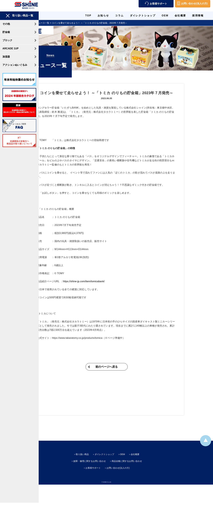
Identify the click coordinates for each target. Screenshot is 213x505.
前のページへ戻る (126, 358)
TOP (88, 15)
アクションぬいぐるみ (14, 65)
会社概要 (180, 15)
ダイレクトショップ (143, 15)
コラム (119, 15)
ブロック (7, 40)
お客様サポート (156, 4)
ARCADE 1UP (10, 48)
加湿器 (6, 56)
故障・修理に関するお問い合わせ (89, 453)
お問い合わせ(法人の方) (192, 4)
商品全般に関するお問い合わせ (127, 453)
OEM (165, 15)
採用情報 (198, 15)
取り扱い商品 (82, 446)
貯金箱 (6, 32)
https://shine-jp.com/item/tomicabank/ (103, 273)
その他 (6, 24)
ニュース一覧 (62, 23)
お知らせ (103, 15)
